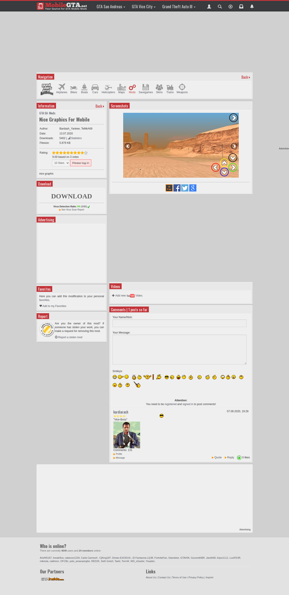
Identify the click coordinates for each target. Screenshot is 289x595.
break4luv (58, 557)
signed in (188, 404)
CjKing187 (105, 557)
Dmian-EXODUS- (121, 557)
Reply (230, 457)
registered (171, 404)
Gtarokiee (173, 557)
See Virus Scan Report (72, 209)
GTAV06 (184, 557)
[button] (209, 6)
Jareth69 (211, 557)
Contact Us (164, 577)
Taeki (117, 561)
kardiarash (120, 412)
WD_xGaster (137, 561)
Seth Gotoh (107, 561)
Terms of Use (179, 577)
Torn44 (125, 561)
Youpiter (150, 561)
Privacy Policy (196, 577)
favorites (44, 300)
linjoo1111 (222, 557)
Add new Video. (127, 295)
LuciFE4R (235, 557)
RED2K (95, 561)
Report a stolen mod (68, 337)
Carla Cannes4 (89, 557)
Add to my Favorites (52, 306)
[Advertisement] (144, 41)
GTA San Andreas (111, 6)
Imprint (209, 577)
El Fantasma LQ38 (143, 557)
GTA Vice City (144, 6)
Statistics (75, 138)
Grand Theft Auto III (178, 6)
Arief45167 (46, 557)
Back (244, 77)
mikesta (44, 561)
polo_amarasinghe (80, 561)
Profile (117, 454)
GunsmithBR (198, 557)
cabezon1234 (72, 557)
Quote (218, 457)
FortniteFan (160, 557)
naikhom (54, 561)
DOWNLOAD (71, 196)
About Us (151, 577)
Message (119, 458)
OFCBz (64, 561)
